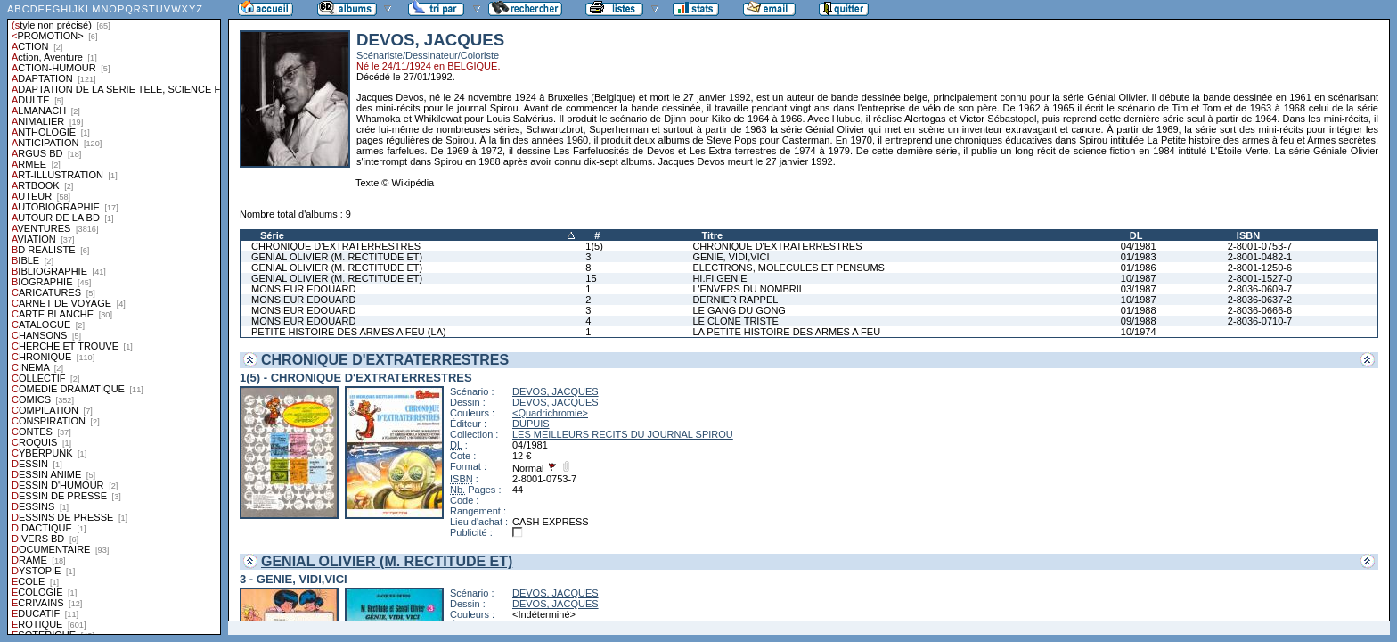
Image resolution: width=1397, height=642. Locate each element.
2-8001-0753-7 (1260, 246)
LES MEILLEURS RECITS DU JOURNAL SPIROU (622, 434)
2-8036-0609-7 (1260, 289)
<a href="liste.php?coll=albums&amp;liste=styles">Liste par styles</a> (114, 317)
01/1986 (1138, 267)
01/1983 (1138, 256)
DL (1136, 235)
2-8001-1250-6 (1260, 267)
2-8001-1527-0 (1260, 278)
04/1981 (1138, 246)
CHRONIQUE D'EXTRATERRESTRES (336, 246)
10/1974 (1138, 331)
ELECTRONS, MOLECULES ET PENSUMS (788, 267)
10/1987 (1138, 278)
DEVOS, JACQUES (555, 391)
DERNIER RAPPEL (735, 299)
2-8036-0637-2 (1260, 299)
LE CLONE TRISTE (735, 321)
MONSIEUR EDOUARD (303, 289)
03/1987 (1138, 289)
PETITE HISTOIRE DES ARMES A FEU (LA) (348, 331)
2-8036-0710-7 (1260, 321)
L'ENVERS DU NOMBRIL (748, 289)
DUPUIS (531, 423)
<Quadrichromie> (550, 412)
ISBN (1248, 235)
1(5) (594, 246)
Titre (712, 235)
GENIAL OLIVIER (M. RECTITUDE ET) (336, 256)
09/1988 (1138, 321)
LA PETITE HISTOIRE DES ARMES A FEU (786, 331)
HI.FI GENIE (719, 278)
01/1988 (1138, 310)
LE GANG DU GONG (739, 310)
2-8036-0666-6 (1260, 310)
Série (272, 235)
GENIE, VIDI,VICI (730, 256)
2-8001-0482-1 (1260, 256)
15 (590, 278)
